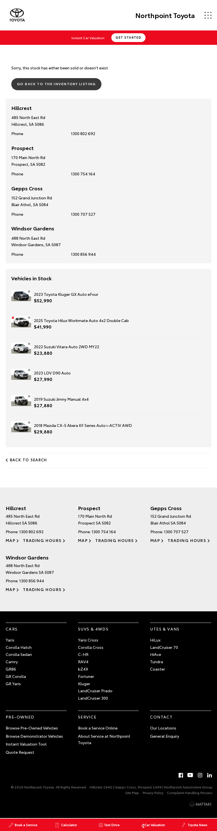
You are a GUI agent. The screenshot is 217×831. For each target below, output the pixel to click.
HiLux (155, 639)
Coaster (157, 669)
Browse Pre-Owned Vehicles (32, 727)
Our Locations (163, 727)
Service (87, 716)
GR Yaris (13, 683)
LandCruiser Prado (95, 690)
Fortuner (86, 676)
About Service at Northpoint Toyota (104, 739)
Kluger (84, 683)
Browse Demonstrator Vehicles (34, 736)
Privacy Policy (153, 792)
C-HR (83, 654)
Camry (12, 661)
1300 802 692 (83, 133)
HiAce (155, 654)
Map (10, 540)
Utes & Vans (164, 629)
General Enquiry (164, 736)
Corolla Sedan (19, 654)
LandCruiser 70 (164, 647)
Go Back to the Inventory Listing (56, 83)
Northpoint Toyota (164, 15)
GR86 (11, 669)
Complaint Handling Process (189, 792)
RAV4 (83, 661)
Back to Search (28, 459)
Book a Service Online (98, 727)
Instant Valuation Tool (26, 744)
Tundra (156, 661)
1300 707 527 (83, 214)
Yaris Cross (88, 639)
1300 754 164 (83, 174)
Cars (12, 629)
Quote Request (20, 752)
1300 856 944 (83, 254)
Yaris (10, 639)
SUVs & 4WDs (93, 629)
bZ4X (83, 669)
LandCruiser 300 (93, 698)
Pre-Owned (20, 716)
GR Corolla (16, 676)
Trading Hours (42, 540)
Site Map (132, 792)
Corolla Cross (90, 647)
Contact (161, 716)
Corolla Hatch (19, 647)
